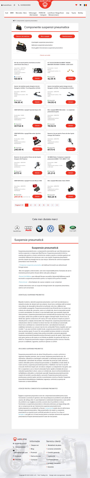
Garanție (51, 467)
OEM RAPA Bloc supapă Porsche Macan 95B (28, 180)
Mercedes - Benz (21, 13)
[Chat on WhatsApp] (15, 5)
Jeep (67, 13)
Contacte (34, 460)
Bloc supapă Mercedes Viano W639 (59, 180)
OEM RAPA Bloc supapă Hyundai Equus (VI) (27, 110)
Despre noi (35, 445)
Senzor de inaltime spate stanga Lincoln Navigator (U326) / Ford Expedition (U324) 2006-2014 (61, 88)
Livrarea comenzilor (54, 449)
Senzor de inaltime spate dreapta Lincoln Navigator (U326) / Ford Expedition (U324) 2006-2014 (27, 88)
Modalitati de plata (54, 445)
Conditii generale (53, 452)
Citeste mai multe (45, 55)
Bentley (80, 13)
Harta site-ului (36, 456)
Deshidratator (67, 36)
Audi (6, 13)
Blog (32, 449)
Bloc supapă (45, 36)
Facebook (17, 456)
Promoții (34, 452)
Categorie (43, 15)
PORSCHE (42, 13)
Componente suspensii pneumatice (26, 20)
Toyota (73, 13)
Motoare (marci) (54, 15)
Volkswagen (33, 13)
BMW (12, 13)
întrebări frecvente (54, 463)
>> (57, 205)
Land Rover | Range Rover (56, 13)
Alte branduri (34, 15)
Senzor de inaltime (22, 36)
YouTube (17, 460)
